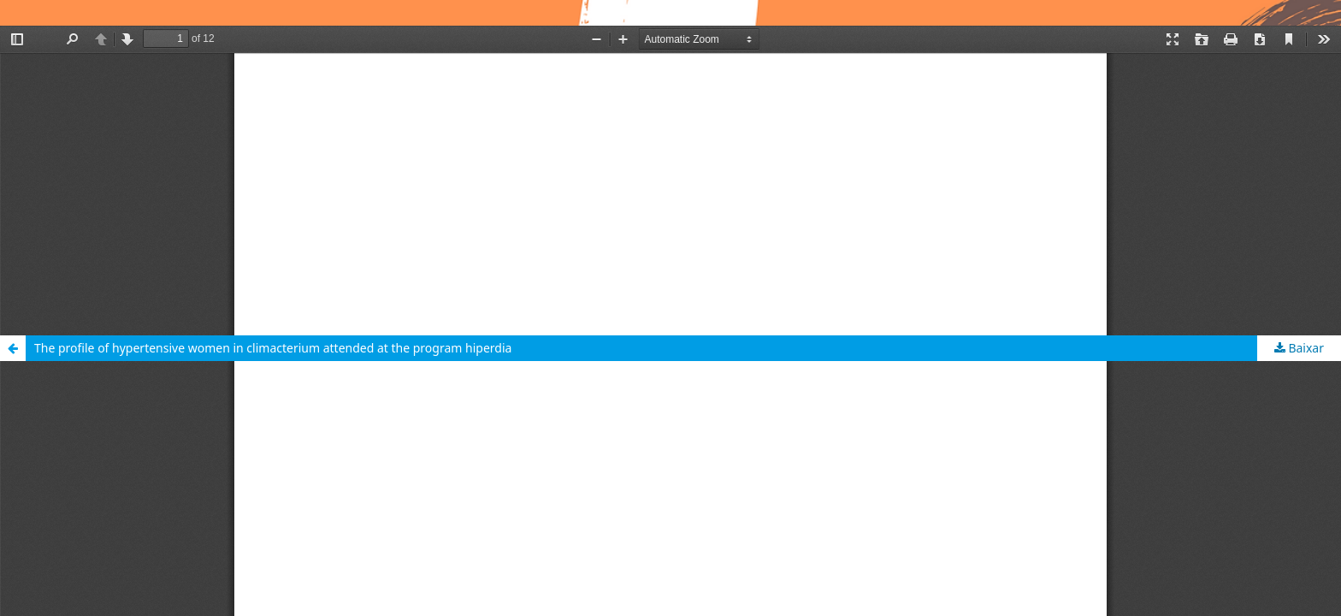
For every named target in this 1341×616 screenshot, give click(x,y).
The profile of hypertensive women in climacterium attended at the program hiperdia (272, 348)
